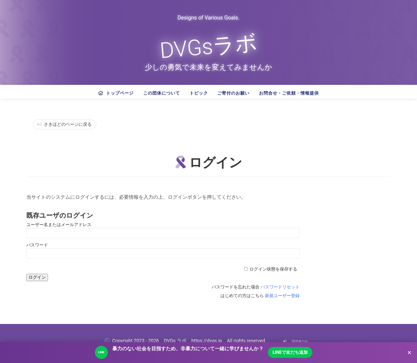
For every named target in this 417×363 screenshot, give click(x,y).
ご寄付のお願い (233, 93)
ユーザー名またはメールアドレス (58, 224)
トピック (199, 93)
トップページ (116, 93)
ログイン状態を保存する (273, 269)
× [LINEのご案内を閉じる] (409, 352)
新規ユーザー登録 (282, 295)
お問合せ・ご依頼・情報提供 (289, 93)
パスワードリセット (280, 287)
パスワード (37, 245)
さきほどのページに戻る (64, 124)
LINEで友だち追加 (290, 352)
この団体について (161, 93)
